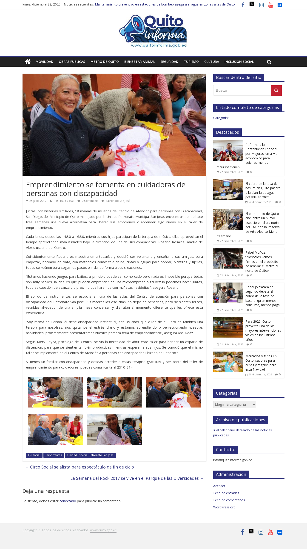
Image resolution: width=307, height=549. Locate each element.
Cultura (211, 61)
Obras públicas (72, 61)
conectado (68, 501)
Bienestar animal (139, 61)
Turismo (191, 61)
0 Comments (87, 201)
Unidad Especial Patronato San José (90, 455)
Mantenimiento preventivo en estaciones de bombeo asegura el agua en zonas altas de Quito (165, 4)
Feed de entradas (226, 493)
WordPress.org (224, 507)
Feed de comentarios (229, 500)
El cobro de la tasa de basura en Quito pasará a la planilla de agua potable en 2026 (262, 190)
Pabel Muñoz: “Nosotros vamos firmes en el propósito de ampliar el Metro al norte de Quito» (261, 261)
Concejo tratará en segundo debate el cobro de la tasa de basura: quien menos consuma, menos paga (262, 296)
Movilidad (44, 61)
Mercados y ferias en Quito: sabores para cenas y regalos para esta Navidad (261, 363)
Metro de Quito (105, 61)
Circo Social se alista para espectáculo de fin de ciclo (79, 467)
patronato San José (117, 201)
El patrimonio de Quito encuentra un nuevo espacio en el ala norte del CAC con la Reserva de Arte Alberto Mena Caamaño (248, 224)
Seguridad (169, 61)
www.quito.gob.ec (103, 530)
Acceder (219, 486)
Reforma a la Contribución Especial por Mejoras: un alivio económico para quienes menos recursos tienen (247, 155)
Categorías (221, 118)
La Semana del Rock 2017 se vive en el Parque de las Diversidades (137, 478)
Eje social (34, 455)
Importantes (54, 455)
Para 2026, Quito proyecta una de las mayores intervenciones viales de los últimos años (263, 330)
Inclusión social (239, 61)
